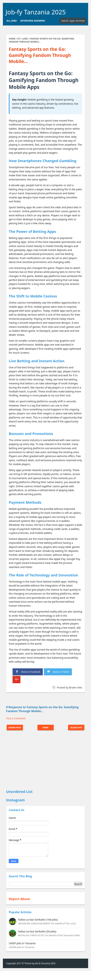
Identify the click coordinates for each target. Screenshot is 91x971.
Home (45, 727)
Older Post (76, 727)
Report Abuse (19, 899)
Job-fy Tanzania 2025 (36, 12)
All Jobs (11, 20)
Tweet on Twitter (57, 671)
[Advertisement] (45, 760)
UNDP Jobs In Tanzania (22, 943)
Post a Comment (16, 718)
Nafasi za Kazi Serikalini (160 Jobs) (38, 919)
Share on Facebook (27, 671)
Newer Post (15, 727)
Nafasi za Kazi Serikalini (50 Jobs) (37, 931)
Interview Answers (32, 20)
